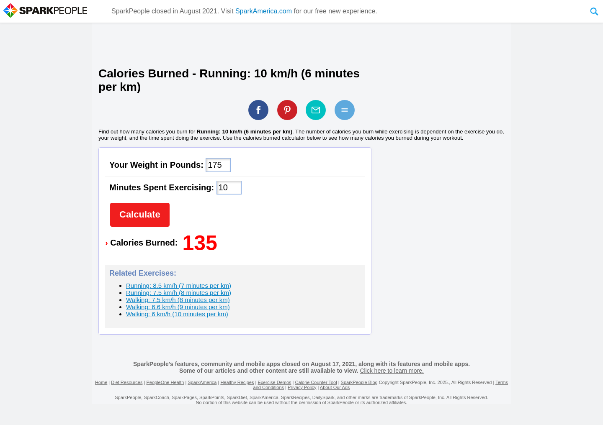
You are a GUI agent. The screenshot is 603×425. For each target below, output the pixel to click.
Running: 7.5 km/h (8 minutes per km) (178, 292)
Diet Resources (126, 382)
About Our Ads (335, 387)
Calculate (139, 214)
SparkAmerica (202, 382)
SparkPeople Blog (359, 382)
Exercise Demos (274, 382)
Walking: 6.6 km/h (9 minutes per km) (178, 306)
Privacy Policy (302, 387)
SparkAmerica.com (263, 11)
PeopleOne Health (165, 382)
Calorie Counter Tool (316, 382)
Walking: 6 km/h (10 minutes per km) (177, 313)
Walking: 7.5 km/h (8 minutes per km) (178, 299)
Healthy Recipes (237, 382)
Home (101, 382)
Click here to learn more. (392, 370)
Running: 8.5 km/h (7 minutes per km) (178, 285)
